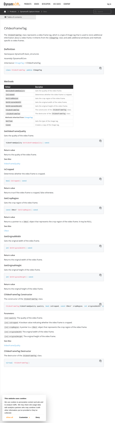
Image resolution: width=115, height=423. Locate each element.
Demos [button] (36, 4)
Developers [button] (46, 4)
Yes (86, 31)
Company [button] (67, 4)
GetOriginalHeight (94, 61)
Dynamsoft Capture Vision (30, 11)
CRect (7, 234)
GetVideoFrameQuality (96, 48)
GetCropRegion (93, 54)
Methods (89, 45)
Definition (89, 42)
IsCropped (92, 51)
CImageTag (20, 65)
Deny (38, 417)
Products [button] (27, 4)
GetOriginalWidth (94, 58)
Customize (24, 417)
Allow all (9, 417)
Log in (109, 4)
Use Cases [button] (57, 4)
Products (13, 11)
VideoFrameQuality (13, 164)
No (94, 31)
